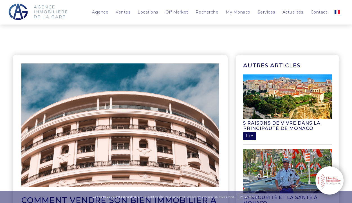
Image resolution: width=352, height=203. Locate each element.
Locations (148, 12)
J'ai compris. (248, 197)
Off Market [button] (176, 12)
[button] (337, 12)
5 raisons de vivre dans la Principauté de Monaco (281, 125)
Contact (319, 12)
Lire (249, 135)
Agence (100, 12)
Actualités (293, 12)
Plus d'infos (226, 196)
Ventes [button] (123, 12)
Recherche (207, 12)
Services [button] (266, 12)
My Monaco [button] (238, 12)
